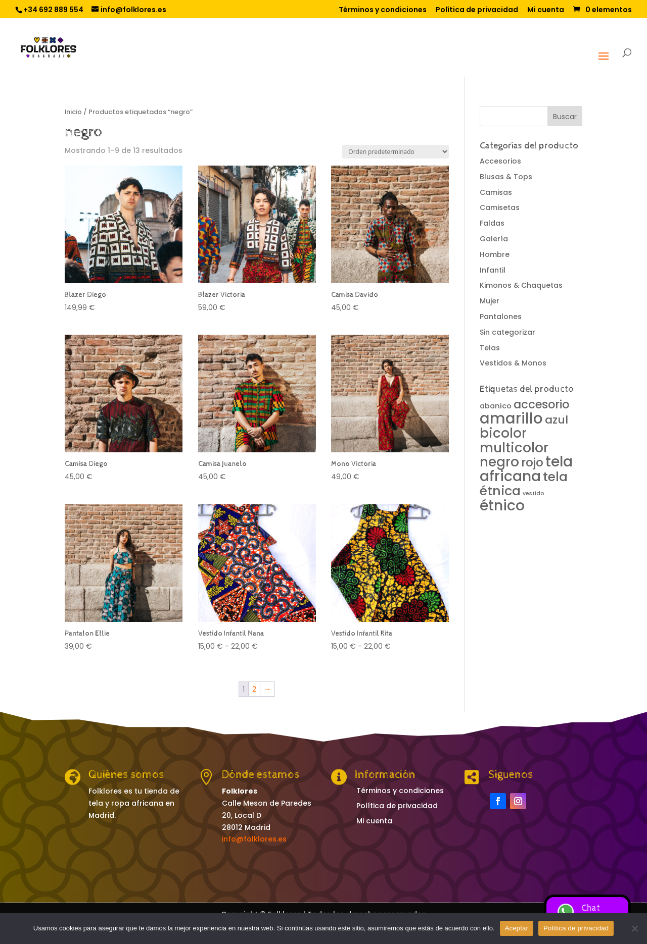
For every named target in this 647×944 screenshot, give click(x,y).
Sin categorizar (507, 332)
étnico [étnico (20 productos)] (502, 505)
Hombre (495, 254)
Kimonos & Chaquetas (521, 285)
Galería (494, 239)
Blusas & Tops (506, 177)
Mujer (489, 301)
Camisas (496, 192)
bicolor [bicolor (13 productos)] (503, 433)
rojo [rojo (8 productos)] (532, 462)
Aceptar (517, 928)
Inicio (73, 112)
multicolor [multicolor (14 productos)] (514, 447)
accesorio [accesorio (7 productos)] (541, 404)
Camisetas (500, 207)
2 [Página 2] (254, 689)
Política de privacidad (477, 10)
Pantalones (501, 316)
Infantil (492, 270)
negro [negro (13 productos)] (499, 462)
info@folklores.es (254, 839)
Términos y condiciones (383, 10)
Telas (490, 348)
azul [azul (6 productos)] (556, 420)
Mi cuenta (545, 10)
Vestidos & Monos (513, 363)
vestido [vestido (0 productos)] (533, 493)
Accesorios (500, 161)
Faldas (492, 223)
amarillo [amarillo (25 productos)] (511, 418)
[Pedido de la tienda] (395, 152)
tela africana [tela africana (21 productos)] (526, 468)
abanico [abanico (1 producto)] (496, 406)
